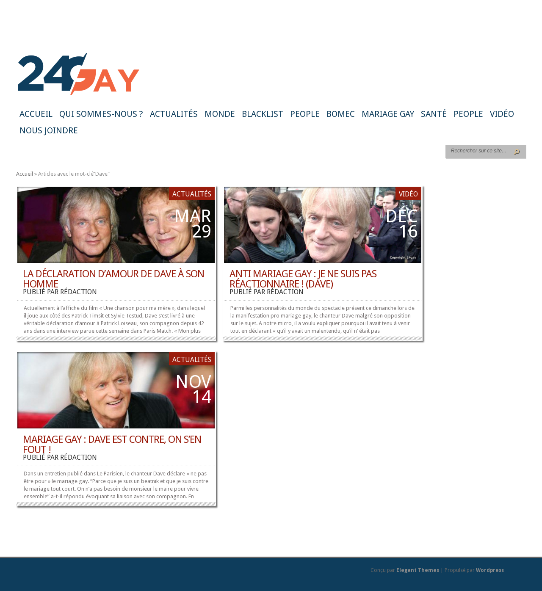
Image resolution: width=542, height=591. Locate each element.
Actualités (174, 114)
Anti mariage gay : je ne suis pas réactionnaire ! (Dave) (303, 279)
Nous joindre (48, 130)
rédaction (78, 292)
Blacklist (262, 114)
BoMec (340, 114)
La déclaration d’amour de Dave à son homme (113, 279)
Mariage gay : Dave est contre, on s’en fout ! (112, 445)
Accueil (36, 114)
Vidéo (502, 114)
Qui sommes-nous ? (101, 114)
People (305, 114)
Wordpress (490, 570)
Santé (434, 114)
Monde (220, 114)
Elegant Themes (417, 570)
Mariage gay (388, 114)
